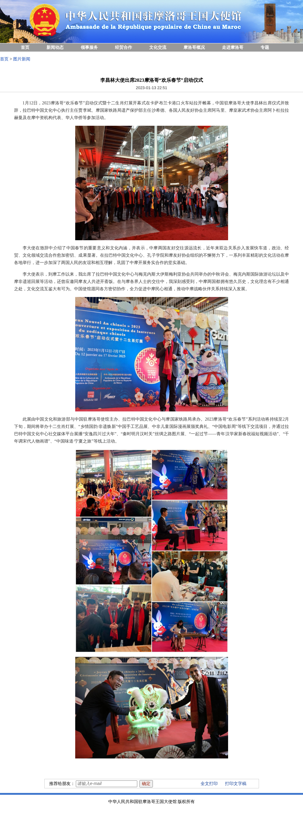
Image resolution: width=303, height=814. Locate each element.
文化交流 (157, 47)
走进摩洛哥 (232, 47)
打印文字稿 (235, 783)
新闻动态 (55, 47)
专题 (265, 47)
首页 (25, 47)
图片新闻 (21, 59)
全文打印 (209, 783)
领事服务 (89, 47)
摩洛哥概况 (194, 47)
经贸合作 (123, 47)
